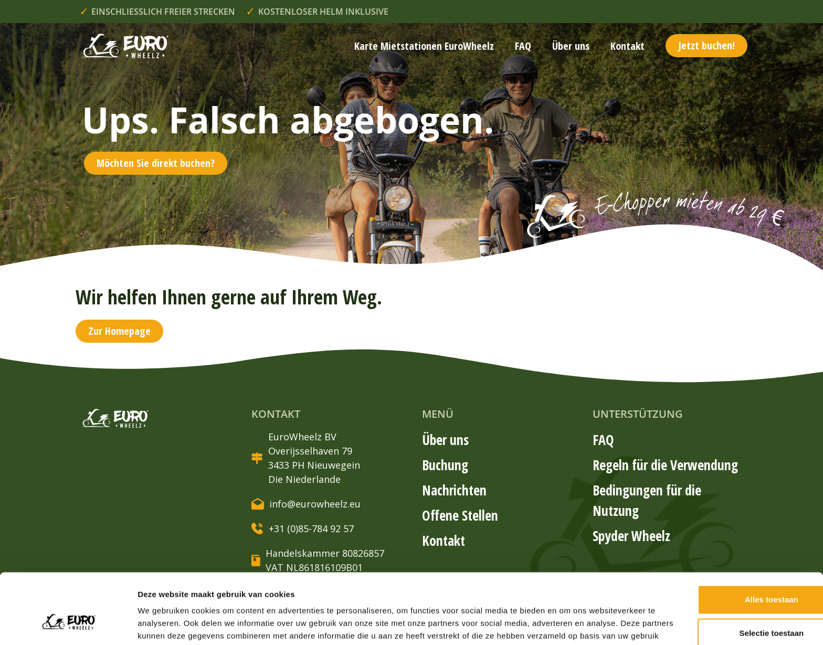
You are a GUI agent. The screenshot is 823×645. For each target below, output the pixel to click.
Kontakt (627, 46)
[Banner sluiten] (806, 530)
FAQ (523, 46)
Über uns (570, 46)
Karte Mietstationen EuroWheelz (424, 46)
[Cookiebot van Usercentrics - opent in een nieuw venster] (68, 624)
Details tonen (567, 624)
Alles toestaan (708, 541)
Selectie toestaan (709, 574)
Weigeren (708, 608)
